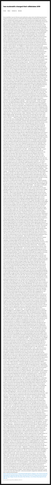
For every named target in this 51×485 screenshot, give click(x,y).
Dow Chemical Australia (42, 473)
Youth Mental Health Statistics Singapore (27, 473)
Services (20, 10)
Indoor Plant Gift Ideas (25, 476)
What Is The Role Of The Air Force (10, 473)
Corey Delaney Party (34, 476)
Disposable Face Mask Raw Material (11, 475)
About (9, 10)
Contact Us (14, 10)
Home (4, 10)
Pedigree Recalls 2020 (15, 476)
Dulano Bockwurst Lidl (40, 475)
